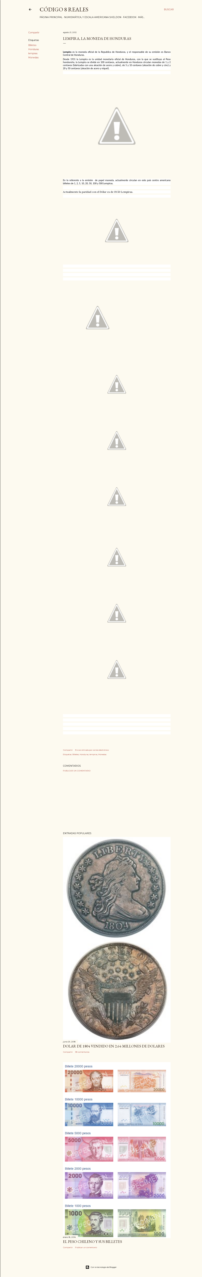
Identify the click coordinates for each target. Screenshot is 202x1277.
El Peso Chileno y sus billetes (92, 1241)
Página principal (51, 17)
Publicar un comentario (77, 770)
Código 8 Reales (64, 9)
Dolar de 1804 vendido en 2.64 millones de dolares (114, 1046)
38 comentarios (82, 1052)
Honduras (33, 49)
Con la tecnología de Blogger (101, 1267)
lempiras (32, 53)
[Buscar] (169, 9)
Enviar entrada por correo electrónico (92, 750)
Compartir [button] (33, 32)
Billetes (32, 45)
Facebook (129, 17)
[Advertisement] (117, 802)
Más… (141, 17)
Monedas (33, 57)
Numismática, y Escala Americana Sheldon (92, 17)
